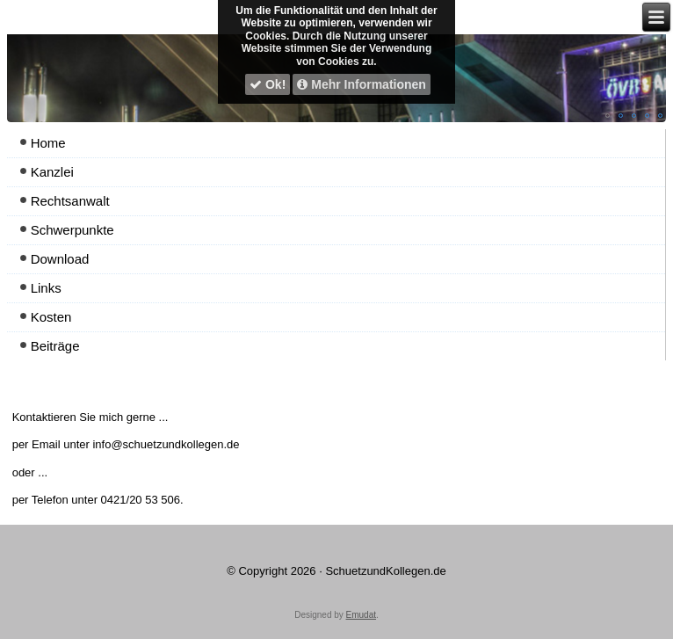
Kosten (51, 316)
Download (60, 258)
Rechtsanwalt (70, 200)
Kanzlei (52, 171)
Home (48, 142)
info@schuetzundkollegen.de (165, 444)
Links (46, 287)
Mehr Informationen (361, 84)
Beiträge (55, 345)
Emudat (361, 615)
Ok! (268, 84)
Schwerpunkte (72, 229)
